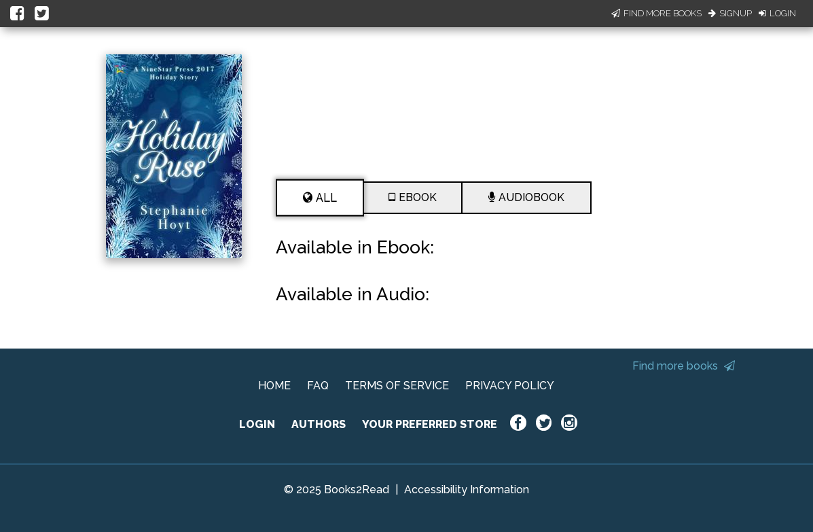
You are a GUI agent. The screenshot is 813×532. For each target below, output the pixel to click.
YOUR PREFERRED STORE (429, 424)
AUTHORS (318, 424)
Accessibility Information (466, 489)
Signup (730, 13)
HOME (274, 385)
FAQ (318, 385)
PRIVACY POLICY (509, 385)
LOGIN (257, 424)
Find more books (683, 365)
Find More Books (656, 13)
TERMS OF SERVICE (397, 385)
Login (777, 13)
